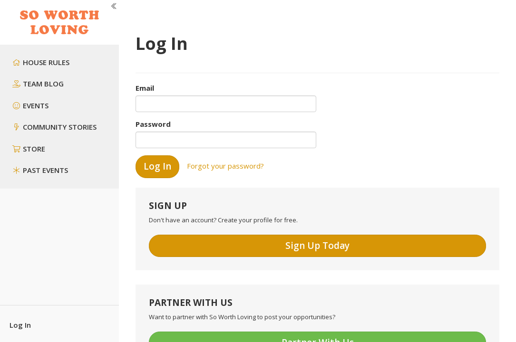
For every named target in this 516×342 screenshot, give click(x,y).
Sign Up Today (317, 245)
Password (153, 124)
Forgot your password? (225, 166)
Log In (20, 325)
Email (145, 88)
